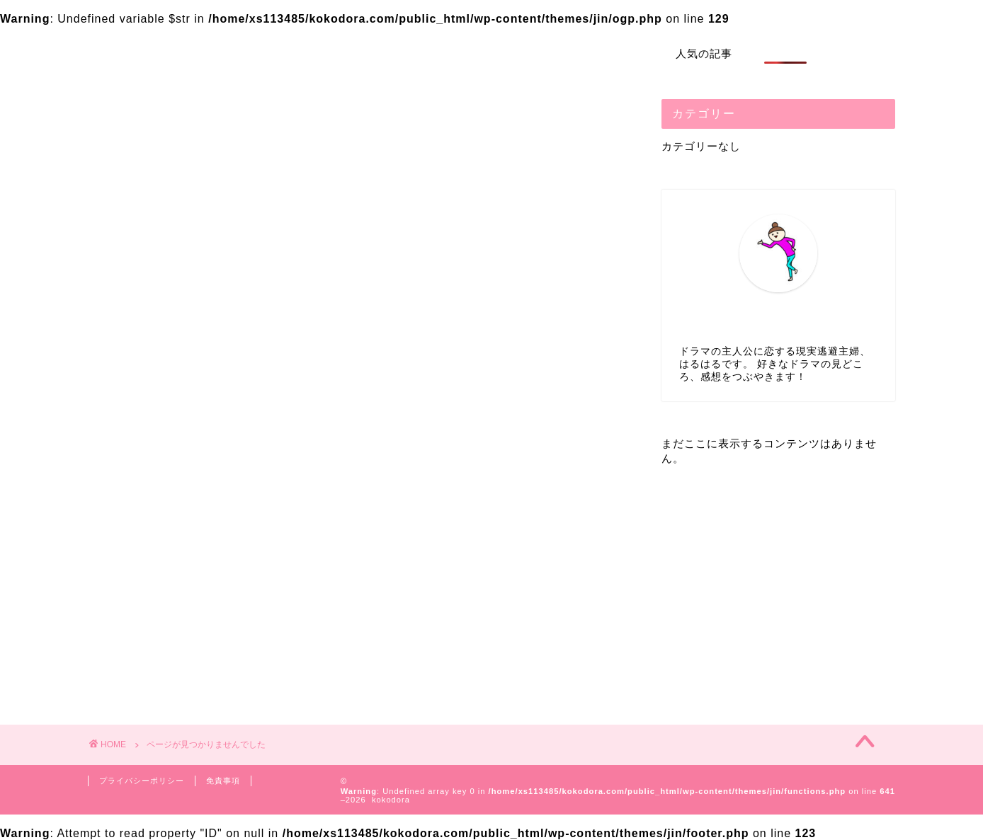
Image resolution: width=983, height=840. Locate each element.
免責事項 (223, 780)
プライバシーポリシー (141, 780)
